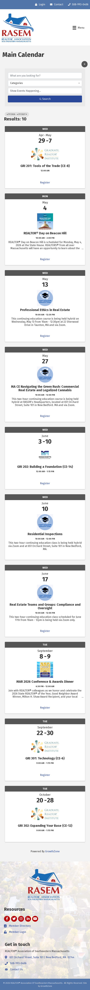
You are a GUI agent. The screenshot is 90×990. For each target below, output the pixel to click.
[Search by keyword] (45, 76)
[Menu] (78, 27)
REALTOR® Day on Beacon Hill (45, 233)
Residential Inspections (45, 534)
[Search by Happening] (45, 91)
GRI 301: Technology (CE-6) (45, 758)
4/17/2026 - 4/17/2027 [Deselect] (17, 114)
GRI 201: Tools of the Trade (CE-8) (45, 166)
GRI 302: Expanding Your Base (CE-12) (45, 825)
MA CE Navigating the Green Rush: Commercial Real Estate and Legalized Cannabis (45, 388)
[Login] (39, 4)
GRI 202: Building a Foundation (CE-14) (45, 466)
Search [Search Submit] (45, 98)
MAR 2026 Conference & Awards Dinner (45, 681)
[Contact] (55, 4)
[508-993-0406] (77, 4)
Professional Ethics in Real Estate (45, 310)
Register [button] (45, 182)
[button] (84, 64)
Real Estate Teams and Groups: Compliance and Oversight (45, 606)
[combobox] (45, 83)
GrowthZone (52, 851)
